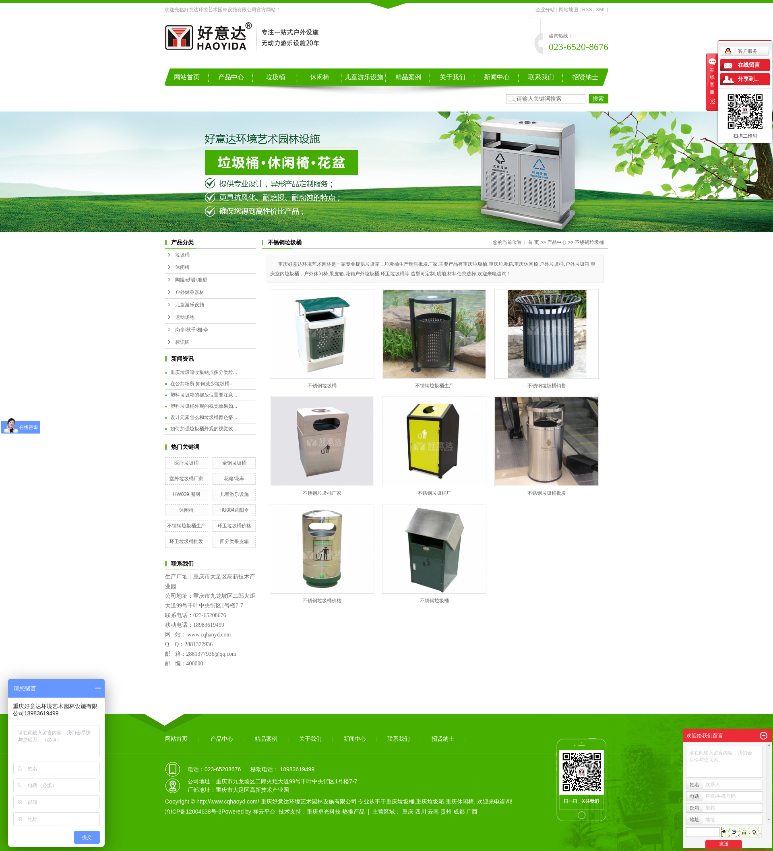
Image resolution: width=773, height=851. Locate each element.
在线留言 (749, 65)
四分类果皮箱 (234, 541)
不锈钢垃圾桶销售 (546, 385)
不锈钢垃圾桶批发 (546, 493)
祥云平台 (264, 811)
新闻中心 (497, 77)
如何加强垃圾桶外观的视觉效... (203, 429)
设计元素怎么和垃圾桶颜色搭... (203, 417)
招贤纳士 (585, 77)
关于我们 (452, 77)
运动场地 (184, 317)
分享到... (748, 79)
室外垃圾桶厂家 (186, 478)
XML (601, 9)
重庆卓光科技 (324, 811)
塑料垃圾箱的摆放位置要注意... (203, 395)
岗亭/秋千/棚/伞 (191, 330)
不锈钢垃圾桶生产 (186, 526)
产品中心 (231, 77)
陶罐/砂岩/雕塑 (191, 280)
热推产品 (353, 811)
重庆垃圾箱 (430, 801)
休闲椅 (319, 77)
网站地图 (568, 9)
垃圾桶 (275, 77)
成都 (459, 811)
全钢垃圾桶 (234, 463)
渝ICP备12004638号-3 (193, 811)
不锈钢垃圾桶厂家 (322, 493)
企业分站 (545, 9)
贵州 (446, 811)
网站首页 (187, 77)
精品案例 (408, 77)
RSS (587, 9)
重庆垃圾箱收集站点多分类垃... (203, 372)
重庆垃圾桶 (400, 801)
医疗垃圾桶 (186, 463)
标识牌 (182, 342)
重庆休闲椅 (460, 801)
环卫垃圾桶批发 (186, 541)
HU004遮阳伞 (234, 510)
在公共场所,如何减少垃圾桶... (202, 383)
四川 (420, 811)
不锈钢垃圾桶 (589, 242)
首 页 (533, 242)
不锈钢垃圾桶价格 (322, 600)
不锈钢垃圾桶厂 (434, 493)
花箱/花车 (234, 478)
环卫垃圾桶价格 (234, 526)
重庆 (407, 811)
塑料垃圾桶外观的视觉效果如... (203, 406)
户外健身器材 (189, 292)
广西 (471, 811)
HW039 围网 (186, 494)
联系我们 (541, 77)
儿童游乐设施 (364, 77)
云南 (433, 811)
